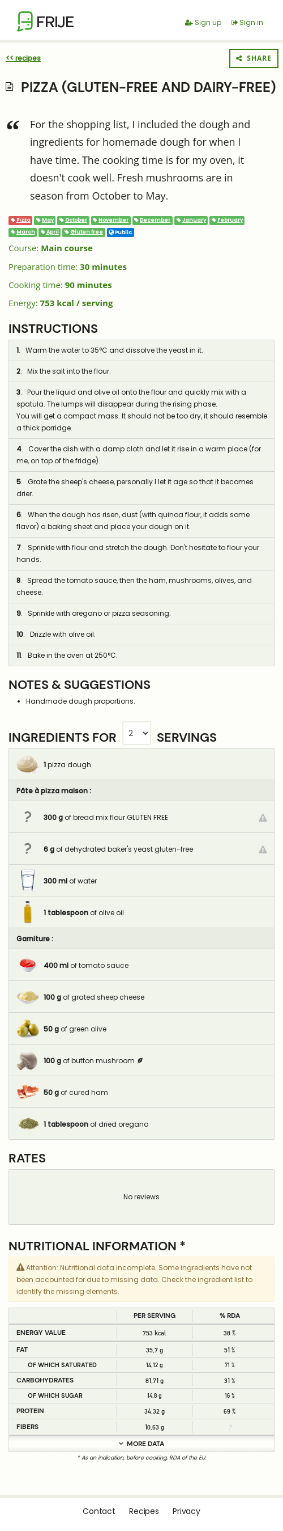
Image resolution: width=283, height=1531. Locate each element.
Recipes (144, 1511)
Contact (99, 1511)
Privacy (186, 1511)
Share (254, 58)
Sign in (247, 22)
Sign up (203, 22)
